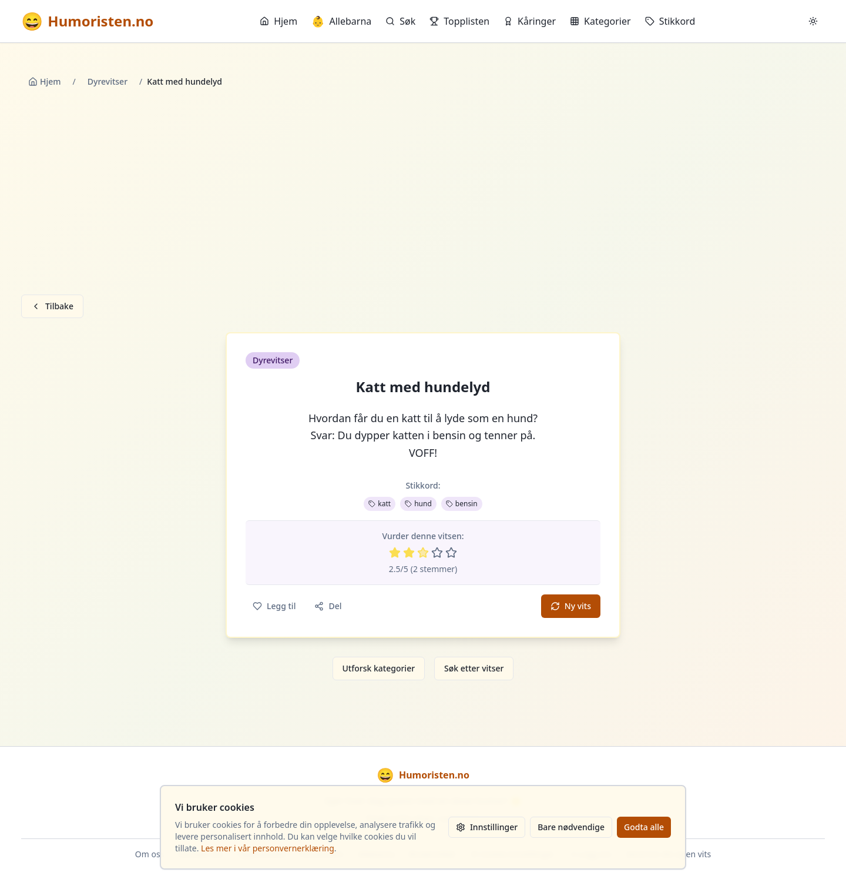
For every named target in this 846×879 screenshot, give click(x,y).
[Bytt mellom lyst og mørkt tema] (813, 21)
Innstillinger (487, 827)
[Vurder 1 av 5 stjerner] (395, 552)
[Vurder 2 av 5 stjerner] (409, 552)
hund (418, 504)
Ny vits (570, 605)
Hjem (278, 21)
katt (379, 504)
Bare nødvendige (571, 827)
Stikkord (670, 21)
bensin (462, 504)
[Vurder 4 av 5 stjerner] (437, 552)
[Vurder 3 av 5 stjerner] (423, 552)
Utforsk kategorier (379, 668)
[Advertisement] (423, 193)
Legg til (274, 605)
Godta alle (644, 827)
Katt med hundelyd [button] (423, 387)
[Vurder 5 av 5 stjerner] (451, 552)
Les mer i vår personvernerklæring (267, 848)
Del (327, 605)
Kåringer (529, 21)
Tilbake (52, 306)
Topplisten (459, 21)
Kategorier (600, 21)
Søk (400, 21)
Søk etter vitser (473, 668)
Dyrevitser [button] (273, 360)
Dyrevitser (107, 81)
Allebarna (341, 21)
